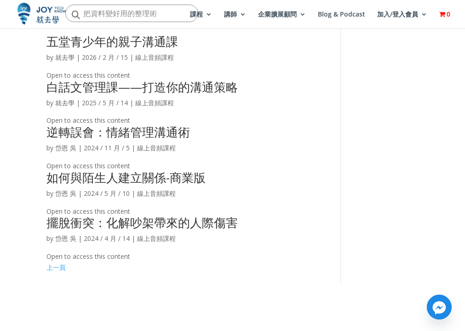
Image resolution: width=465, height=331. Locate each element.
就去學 (65, 57)
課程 (196, 14)
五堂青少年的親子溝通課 (112, 41)
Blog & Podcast (341, 14)
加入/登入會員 (397, 14)
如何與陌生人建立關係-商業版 (126, 177)
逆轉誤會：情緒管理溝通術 (118, 132)
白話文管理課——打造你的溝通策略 (142, 87)
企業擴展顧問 (277, 14)
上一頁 (56, 267)
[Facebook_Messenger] (439, 307)
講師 (230, 14)
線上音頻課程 (154, 57)
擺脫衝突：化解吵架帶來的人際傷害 (142, 222)
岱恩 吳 (65, 147)
